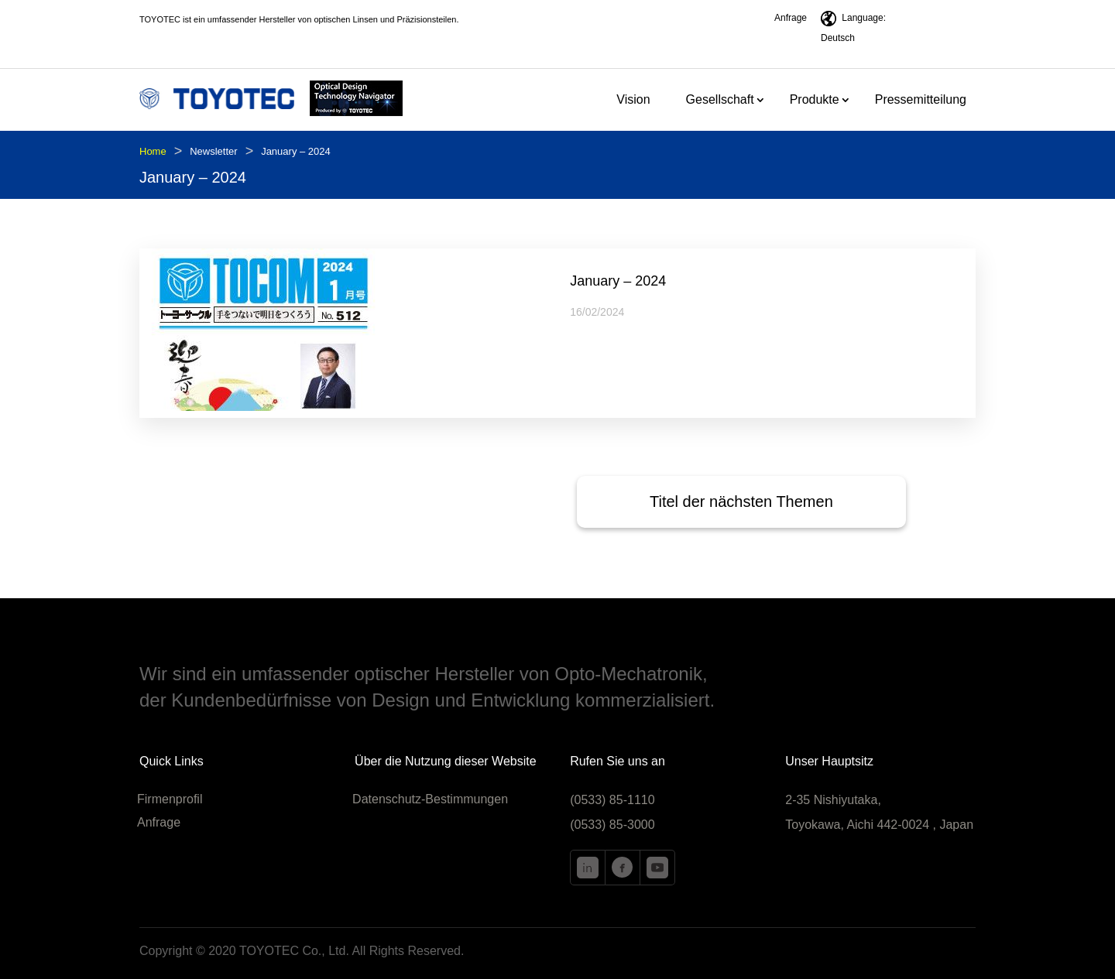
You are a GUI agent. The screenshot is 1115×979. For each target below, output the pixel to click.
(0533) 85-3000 (612, 824)
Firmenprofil (169, 800)
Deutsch (838, 38)
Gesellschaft (720, 100)
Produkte (814, 100)
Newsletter (213, 151)
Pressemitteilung (920, 100)
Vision (633, 100)
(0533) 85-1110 (612, 799)
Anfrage (790, 17)
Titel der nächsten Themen (741, 501)
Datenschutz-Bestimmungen (430, 800)
